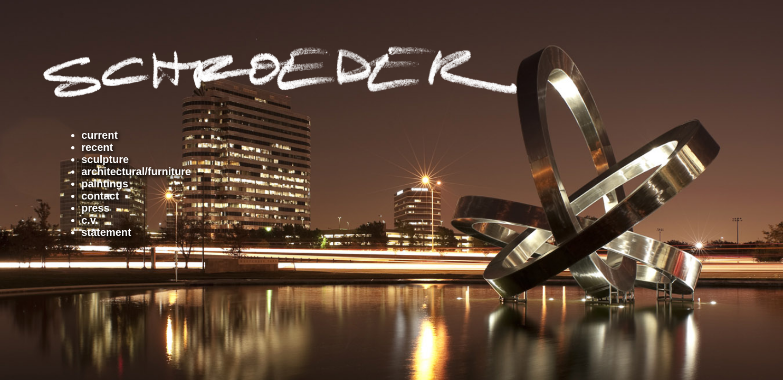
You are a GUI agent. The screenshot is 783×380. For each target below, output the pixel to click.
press (95, 208)
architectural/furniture (136, 171)
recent (97, 147)
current (99, 135)
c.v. (89, 220)
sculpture (105, 159)
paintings (104, 183)
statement (106, 232)
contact (100, 196)
